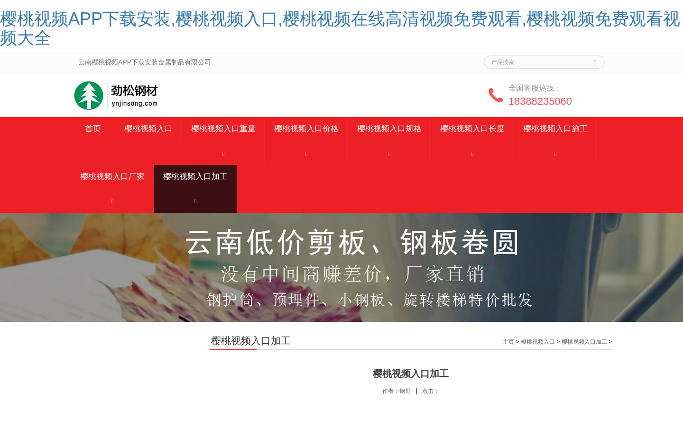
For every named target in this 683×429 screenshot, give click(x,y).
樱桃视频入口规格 (389, 128)
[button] (223, 153)
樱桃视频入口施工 (555, 128)
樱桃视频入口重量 (223, 128)
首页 (93, 128)
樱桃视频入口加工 (195, 176)
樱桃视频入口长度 (472, 128)
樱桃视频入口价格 (306, 128)
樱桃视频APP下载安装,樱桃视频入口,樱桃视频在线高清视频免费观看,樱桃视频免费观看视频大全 (340, 28)
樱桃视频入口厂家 (112, 176)
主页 (508, 341)
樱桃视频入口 (148, 128)
